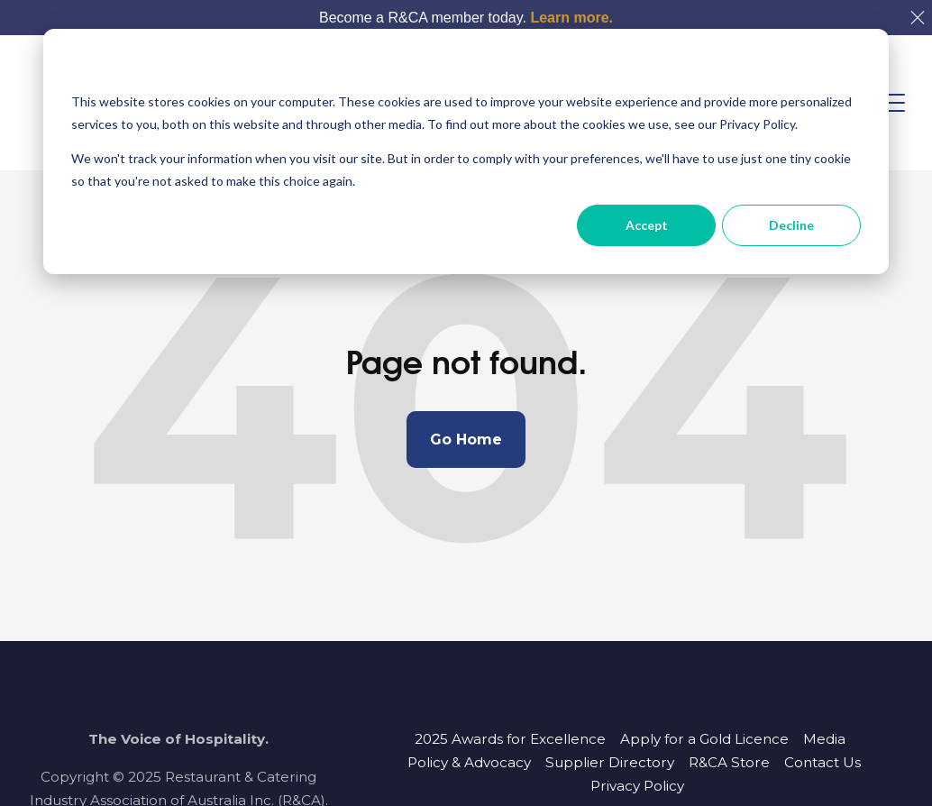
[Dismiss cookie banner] (854, 68)
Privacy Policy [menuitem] (637, 785)
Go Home (466, 439)
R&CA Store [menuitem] (729, 762)
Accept (647, 225)
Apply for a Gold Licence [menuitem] (704, 738)
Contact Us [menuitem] (822, 762)
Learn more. (571, 17)
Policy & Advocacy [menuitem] (469, 762)
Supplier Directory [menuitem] (609, 762)
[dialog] (466, 151)
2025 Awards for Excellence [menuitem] (510, 738)
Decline (791, 225)
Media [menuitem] (824, 738)
